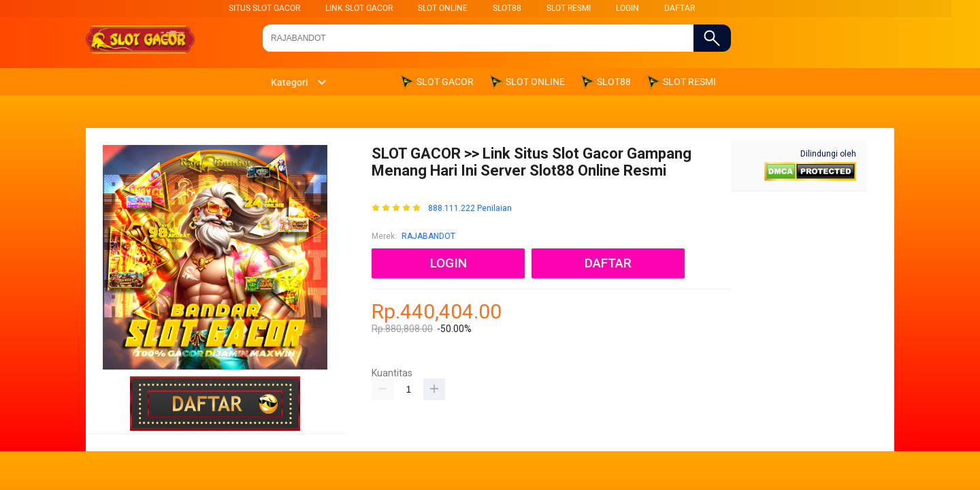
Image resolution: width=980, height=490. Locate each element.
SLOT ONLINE (443, 8)
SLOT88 (507, 8)
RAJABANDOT (428, 236)
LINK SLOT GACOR (359, 8)
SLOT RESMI (568, 8)
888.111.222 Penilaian (470, 208)
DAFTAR (679, 8)
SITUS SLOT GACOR (264, 8)
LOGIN (627, 8)
